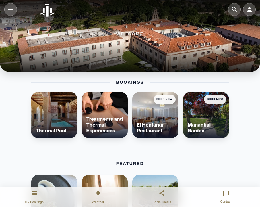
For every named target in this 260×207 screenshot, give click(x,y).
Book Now (164, 99)
